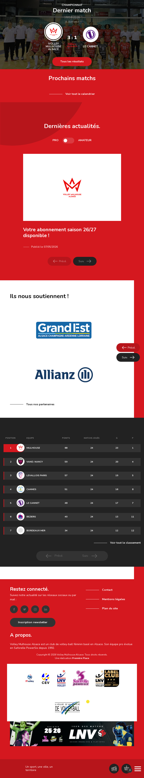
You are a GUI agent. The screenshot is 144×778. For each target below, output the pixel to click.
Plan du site (110, 606)
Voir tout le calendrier (80, 94)
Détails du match (72, 45)
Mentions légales (113, 597)
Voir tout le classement (125, 543)
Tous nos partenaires (40, 404)
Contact (107, 588)
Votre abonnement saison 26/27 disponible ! (59, 232)
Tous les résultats (72, 61)
